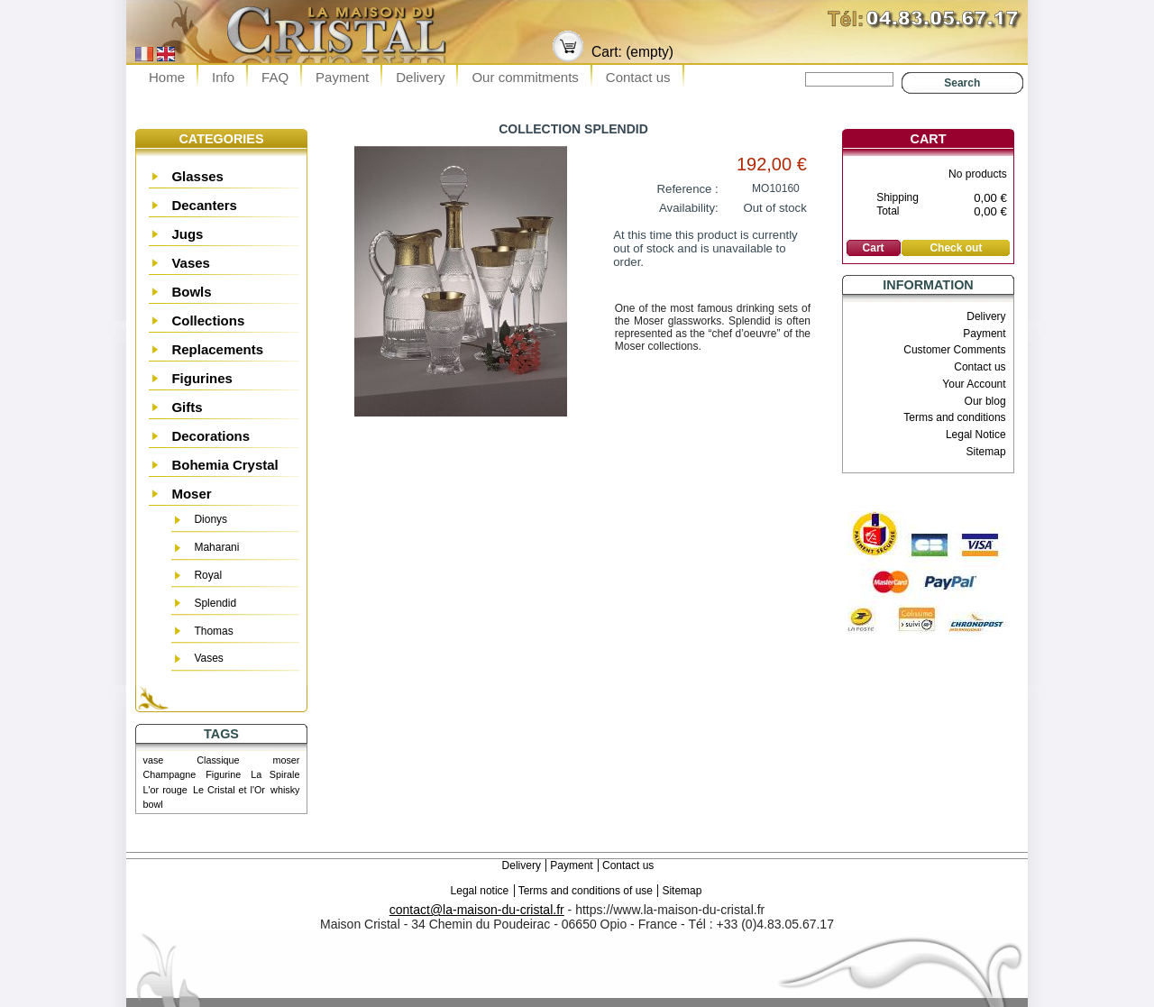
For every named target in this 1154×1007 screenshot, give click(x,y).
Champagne (170, 774)
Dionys (210, 519)
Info (223, 77)
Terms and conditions (954, 417)
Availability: (689, 208)
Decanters (204, 205)
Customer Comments (954, 349)
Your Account (973, 384)
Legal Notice (976, 434)
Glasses (197, 176)
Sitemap (986, 451)
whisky (284, 789)
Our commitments (525, 77)
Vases (190, 262)
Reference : (688, 189)
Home (167, 77)
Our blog (985, 401)
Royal (208, 575)
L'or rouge (165, 789)
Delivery (420, 77)
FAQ (274, 77)
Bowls (191, 291)
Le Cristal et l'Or (229, 789)
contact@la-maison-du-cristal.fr (476, 909)
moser (285, 760)
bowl (153, 804)
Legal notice (480, 890)
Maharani (216, 547)
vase (153, 760)
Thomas (213, 631)
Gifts (186, 407)
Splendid (215, 603)
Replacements (217, 349)
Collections (207, 320)
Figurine (223, 774)
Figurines (202, 378)
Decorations (210, 436)
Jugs (187, 234)
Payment (342, 77)
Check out (956, 248)
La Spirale (275, 774)
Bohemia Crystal (224, 464)
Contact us (638, 77)
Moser (191, 493)
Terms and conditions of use (585, 890)
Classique (218, 760)
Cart (929, 139)
